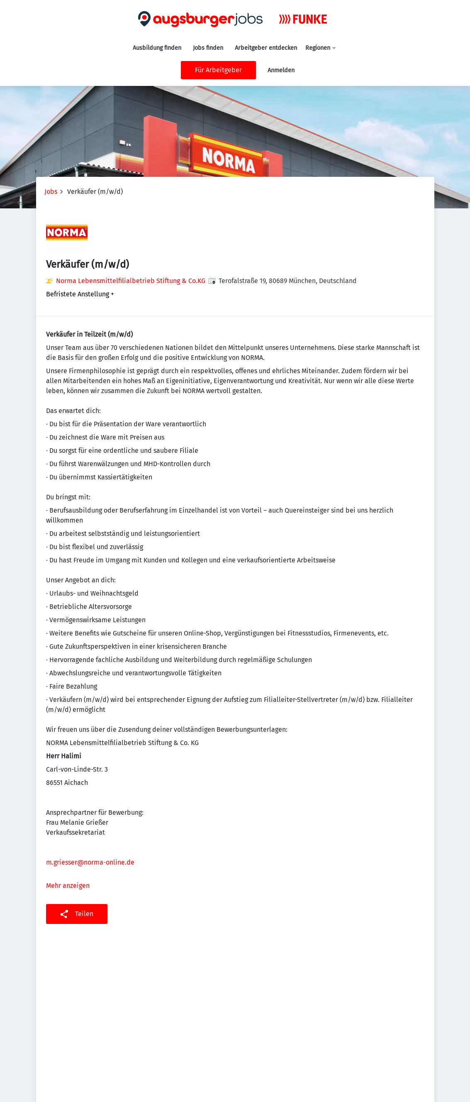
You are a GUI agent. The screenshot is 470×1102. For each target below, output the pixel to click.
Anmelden (281, 70)
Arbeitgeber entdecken (266, 47)
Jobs (50, 191)
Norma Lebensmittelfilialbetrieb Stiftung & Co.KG (130, 281)
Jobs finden (208, 47)
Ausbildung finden (157, 47)
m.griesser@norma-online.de (90, 862)
